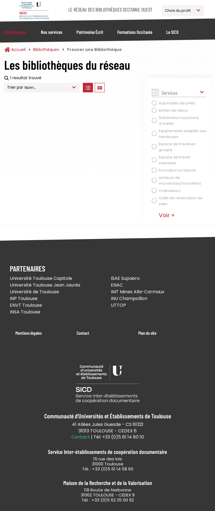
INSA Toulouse (25, 312)
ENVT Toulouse (26, 305)
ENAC (117, 285)
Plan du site (147, 333)
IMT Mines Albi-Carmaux (137, 292)
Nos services (51, 32)
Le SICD (172, 32)
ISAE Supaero (125, 278)
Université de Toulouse (34, 292)
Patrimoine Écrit (89, 32)
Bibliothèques (15, 32)
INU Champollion (129, 298)
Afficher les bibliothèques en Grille (99, 87)
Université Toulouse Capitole (41, 278)
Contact (83, 333)
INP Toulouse (24, 298)
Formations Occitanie (134, 32)
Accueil (18, 49)
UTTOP (118, 305)
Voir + (167, 215)
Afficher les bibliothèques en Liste (88, 87)
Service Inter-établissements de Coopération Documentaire (34, 10)
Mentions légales (28, 333)
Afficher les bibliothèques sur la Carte (123, 87)
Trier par (15, 87)
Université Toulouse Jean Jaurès (45, 285)
